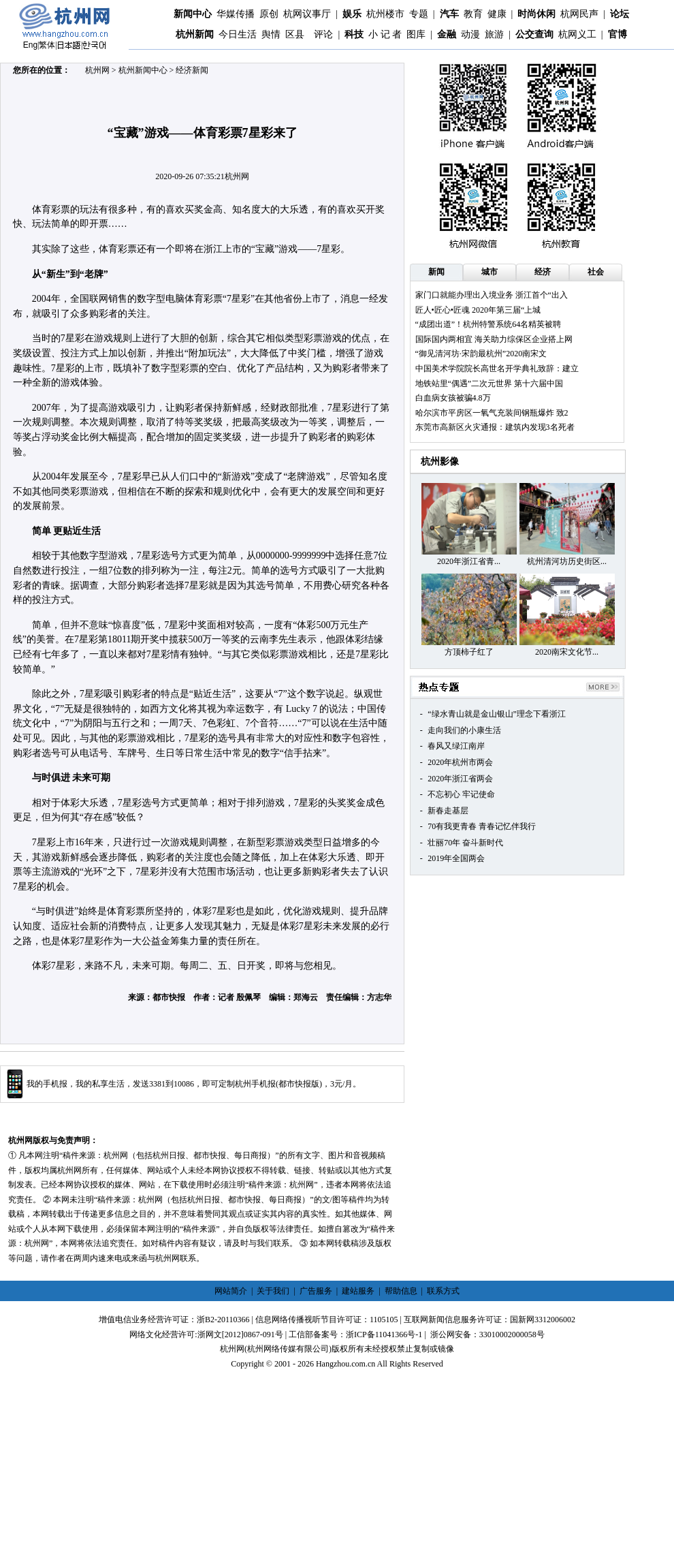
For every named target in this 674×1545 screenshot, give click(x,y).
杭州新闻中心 (142, 70)
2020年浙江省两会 (460, 778)
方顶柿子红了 (469, 652)
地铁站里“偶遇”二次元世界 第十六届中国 (489, 383)
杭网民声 (579, 14)
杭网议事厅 (307, 14)
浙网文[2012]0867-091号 (240, 1334)
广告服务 (316, 1291)
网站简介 (230, 1291)
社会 (596, 272)
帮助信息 (401, 1291)
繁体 (47, 45)
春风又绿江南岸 (456, 746)
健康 (497, 14)
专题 (418, 14)
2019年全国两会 (456, 858)
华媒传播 (235, 14)
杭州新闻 (195, 34)
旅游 (494, 34)
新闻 (436, 272)
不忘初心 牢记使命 (461, 794)
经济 (542, 272)
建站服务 (358, 1291)
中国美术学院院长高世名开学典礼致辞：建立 (497, 368)
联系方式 (443, 1291)
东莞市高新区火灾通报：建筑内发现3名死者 (495, 427)
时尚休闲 (536, 14)
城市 (489, 272)
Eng (30, 45)
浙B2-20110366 (223, 1319)
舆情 (270, 34)
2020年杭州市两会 (460, 762)
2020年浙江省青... (468, 561)
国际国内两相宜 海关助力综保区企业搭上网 (494, 339)
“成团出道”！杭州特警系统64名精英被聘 (488, 324)
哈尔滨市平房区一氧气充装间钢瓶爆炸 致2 (491, 413)
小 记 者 (385, 34)
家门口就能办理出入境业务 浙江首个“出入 (491, 295)
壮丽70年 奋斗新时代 (465, 842)
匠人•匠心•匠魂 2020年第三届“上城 (478, 310)
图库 (416, 34)
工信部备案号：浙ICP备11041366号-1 (355, 1334)
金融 (446, 34)
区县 (294, 34)
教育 (473, 14)
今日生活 (238, 34)
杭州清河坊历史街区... (567, 561)
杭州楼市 (385, 14)
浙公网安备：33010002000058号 (487, 1334)
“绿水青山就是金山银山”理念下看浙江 (497, 714)
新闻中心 (193, 14)
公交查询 (534, 34)
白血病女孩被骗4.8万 (453, 398)
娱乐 (352, 14)
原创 (268, 14)
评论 (323, 34)
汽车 (449, 14)
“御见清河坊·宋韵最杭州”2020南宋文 (481, 353)
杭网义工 (577, 34)
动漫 (470, 34)
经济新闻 (192, 70)
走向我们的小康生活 (464, 730)
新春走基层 (448, 810)
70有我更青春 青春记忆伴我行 (482, 826)
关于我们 (273, 1291)
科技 (354, 34)
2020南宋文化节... (566, 652)
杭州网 (97, 70)
